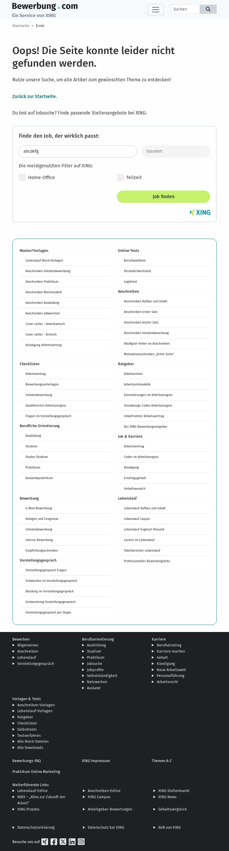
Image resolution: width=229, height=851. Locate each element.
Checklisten (27, 723)
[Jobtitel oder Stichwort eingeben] (78, 151)
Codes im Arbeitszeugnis (141, 456)
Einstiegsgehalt (135, 478)
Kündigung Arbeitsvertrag (44, 345)
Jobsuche (94, 663)
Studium (31, 446)
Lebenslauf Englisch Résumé (144, 529)
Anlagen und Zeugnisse (42, 518)
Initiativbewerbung (39, 394)
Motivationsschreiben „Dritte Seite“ (149, 354)
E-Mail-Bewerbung (39, 508)
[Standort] (176, 151)
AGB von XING (169, 827)
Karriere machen (171, 651)
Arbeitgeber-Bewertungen (110, 809)
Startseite (20, 25)
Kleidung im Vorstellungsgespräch (50, 591)
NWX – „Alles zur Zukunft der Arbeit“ (41, 800)
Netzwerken (97, 682)
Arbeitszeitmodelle (137, 384)
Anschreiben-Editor (104, 790)
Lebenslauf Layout (137, 518)
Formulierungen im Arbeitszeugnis (148, 394)
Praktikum (33, 467)
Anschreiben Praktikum (42, 281)
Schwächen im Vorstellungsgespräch (51, 580)
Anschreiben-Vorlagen (36, 705)
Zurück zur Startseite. (34, 96)
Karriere (159, 639)
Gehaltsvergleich (172, 809)
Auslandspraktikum (39, 478)
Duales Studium (37, 456)
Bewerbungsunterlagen (42, 384)
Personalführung (170, 675)
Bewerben (20, 639)
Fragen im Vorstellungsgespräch (48, 416)
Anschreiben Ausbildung (42, 302)
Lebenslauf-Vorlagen (34, 711)
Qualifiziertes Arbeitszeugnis (46, 405)
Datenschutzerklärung (36, 827)
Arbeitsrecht (167, 682)
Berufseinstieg (169, 645)
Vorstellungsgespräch (35, 663)
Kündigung (131, 467)
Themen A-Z (162, 761)
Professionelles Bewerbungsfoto (147, 561)
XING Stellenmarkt (174, 790)
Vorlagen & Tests (26, 699)
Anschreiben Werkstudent (44, 292)
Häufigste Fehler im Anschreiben (147, 343)
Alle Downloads (30, 747)
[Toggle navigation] (155, 10)
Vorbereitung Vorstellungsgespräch (50, 601)
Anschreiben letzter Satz (141, 322)
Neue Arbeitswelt (171, 670)
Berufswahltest (135, 260)
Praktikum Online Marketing (36, 771)
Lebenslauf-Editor (32, 790)
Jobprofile (95, 670)
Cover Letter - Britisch (41, 334)
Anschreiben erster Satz (141, 311)
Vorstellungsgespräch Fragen (46, 570)
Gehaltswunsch (134, 488)
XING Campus (99, 797)
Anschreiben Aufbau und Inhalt (145, 301)
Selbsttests (27, 729)
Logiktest (130, 281)
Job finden (163, 196)
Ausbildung (33, 435)
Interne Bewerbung (39, 539)
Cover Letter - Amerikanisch (45, 323)
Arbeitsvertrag (36, 373)
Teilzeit (129, 177)
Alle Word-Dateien (32, 741)
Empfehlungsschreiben (42, 550)
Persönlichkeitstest (137, 271)
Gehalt (162, 657)
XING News (167, 797)
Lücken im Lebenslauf (139, 539)
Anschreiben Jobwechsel (43, 313)
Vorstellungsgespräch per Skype (48, 612)
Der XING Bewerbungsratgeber (145, 426)
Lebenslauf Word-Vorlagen (44, 260)
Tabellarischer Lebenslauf (142, 550)
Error (40, 25)
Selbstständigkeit (102, 675)
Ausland (93, 688)
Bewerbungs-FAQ (26, 761)
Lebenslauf (26, 657)
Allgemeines (27, 645)
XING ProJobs (28, 809)
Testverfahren (29, 735)
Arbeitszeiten (133, 373)
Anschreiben (27, 651)
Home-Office (37, 177)
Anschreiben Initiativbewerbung (48, 271)
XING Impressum (96, 761)
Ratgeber (25, 717)
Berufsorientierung (98, 639)
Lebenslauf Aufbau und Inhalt (145, 508)
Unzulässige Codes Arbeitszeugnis (148, 405)
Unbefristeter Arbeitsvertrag (144, 416)
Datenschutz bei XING (106, 827)
